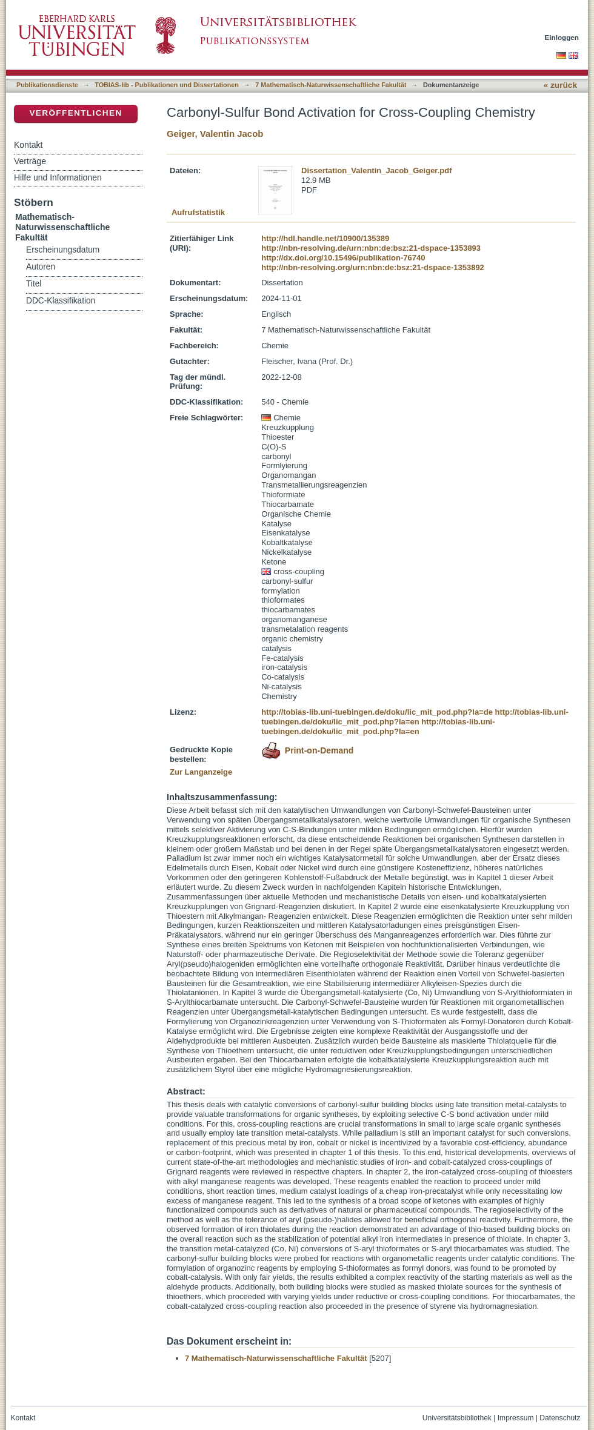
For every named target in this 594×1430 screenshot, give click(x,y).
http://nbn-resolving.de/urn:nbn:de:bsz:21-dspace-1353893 (371, 248)
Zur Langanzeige (201, 771)
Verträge (30, 161)
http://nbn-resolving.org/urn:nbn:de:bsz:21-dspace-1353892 (372, 267)
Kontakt (28, 145)
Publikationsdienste (47, 84)
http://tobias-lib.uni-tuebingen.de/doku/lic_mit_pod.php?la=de (377, 712)
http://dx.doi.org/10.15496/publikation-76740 (343, 257)
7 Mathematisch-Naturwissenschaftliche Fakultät (330, 84)
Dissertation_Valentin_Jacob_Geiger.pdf (376, 170)
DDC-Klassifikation (60, 300)
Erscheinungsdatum (62, 249)
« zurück (560, 85)
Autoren (40, 266)
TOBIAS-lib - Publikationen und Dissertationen (167, 84)
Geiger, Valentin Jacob (215, 133)
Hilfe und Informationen (58, 177)
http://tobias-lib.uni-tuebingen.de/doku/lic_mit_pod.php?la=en (415, 716)
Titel (33, 283)
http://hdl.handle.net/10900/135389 (325, 238)
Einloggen (562, 37)
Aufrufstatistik (198, 212)
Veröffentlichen (75, 113)
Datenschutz (559, 1418)
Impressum (516, 1418)
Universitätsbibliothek (457, 1418)
